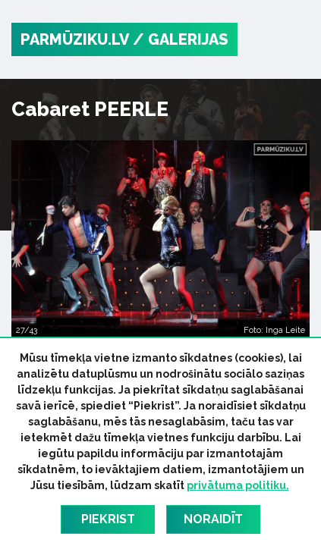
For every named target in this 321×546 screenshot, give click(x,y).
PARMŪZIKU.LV (74, 39)
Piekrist (108, 519)
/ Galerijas (180, 39)
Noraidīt (213, 519)
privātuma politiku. (238, 485)
